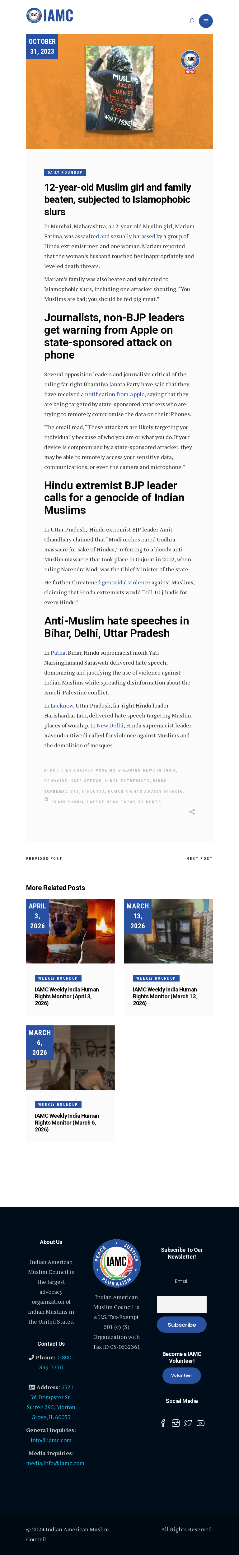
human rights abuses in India (145, 791)
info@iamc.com (51, 1440)
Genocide (56, 781)
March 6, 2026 (40, 1042)
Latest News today (111, 802)
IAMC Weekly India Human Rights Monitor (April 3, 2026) (67, 996)
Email (182, 1281)
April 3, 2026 (37, 916)
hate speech (86, 781)
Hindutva (93, 791)
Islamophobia (67, 802)
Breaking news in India (147, 770)
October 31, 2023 (42, 46)
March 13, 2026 (138, 916)
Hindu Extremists (127, 781)
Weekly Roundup (58, 978)
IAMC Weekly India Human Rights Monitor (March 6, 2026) (67, 1122)
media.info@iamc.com (55, 1463)
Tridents (149, 802)
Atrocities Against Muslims (79, 770)
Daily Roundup (65, 172)
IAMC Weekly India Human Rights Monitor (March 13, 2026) (165, 996)
